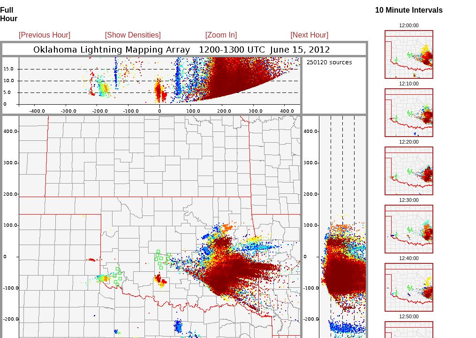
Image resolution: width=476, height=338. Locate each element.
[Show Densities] (133, 35)
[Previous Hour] (44, 35)
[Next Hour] (309, 35)
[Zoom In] (221, 35)
